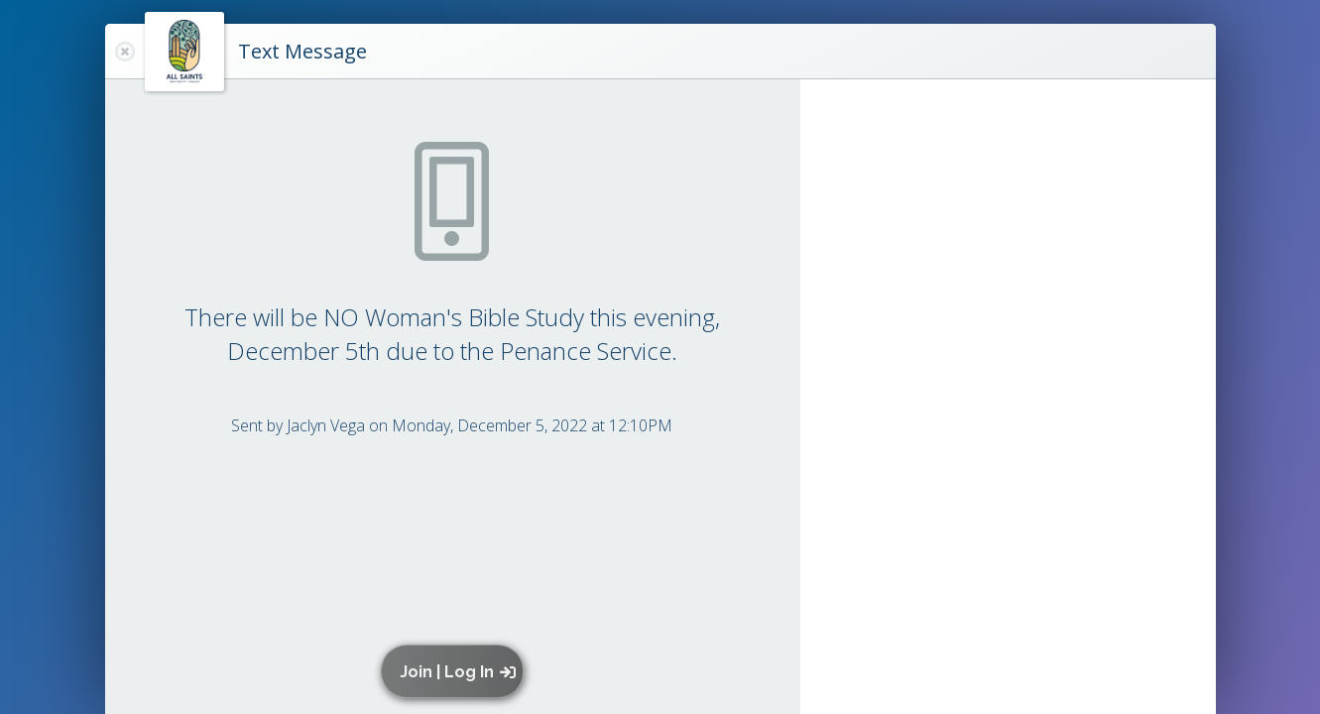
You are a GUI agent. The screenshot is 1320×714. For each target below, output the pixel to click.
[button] (457, 671)
